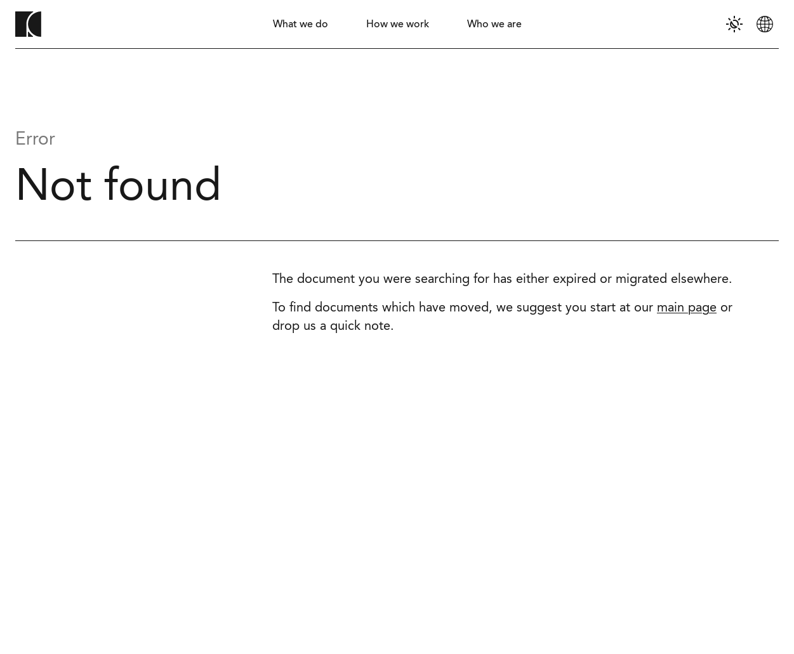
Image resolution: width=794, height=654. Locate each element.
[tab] (300, 24)
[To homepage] (28, 24)
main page (687, 308)
